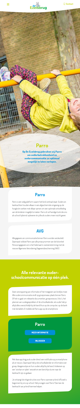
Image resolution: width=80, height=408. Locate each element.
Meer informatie (40, 332)
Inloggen (40, 340)
